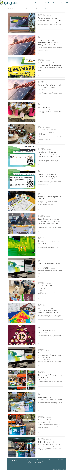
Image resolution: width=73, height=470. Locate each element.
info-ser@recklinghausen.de (36, 462)
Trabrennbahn (20, 9)
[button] (63, 9)
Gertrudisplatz (39, 9)
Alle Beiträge (11, 9)
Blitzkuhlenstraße (30, 9)
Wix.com (64, 469)
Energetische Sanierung (51, 9)
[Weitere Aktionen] (62, 15)
